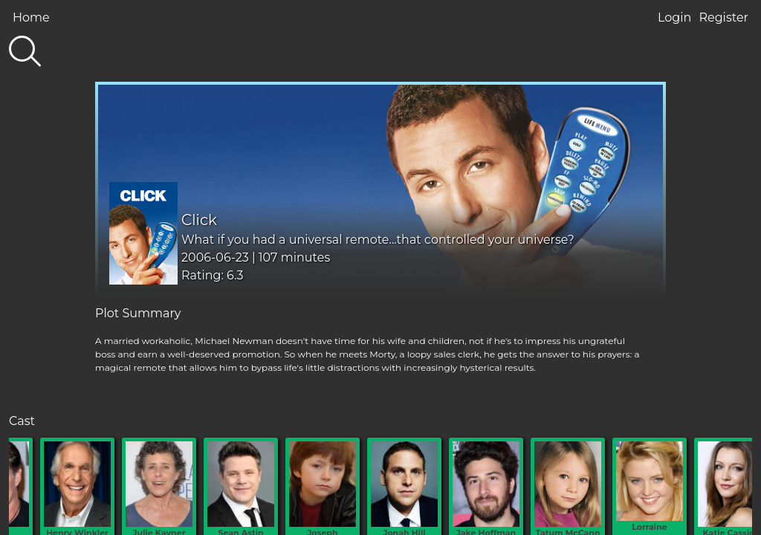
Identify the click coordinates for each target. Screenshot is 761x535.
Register (723, 17)
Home (31, 17)
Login (674, 17)
